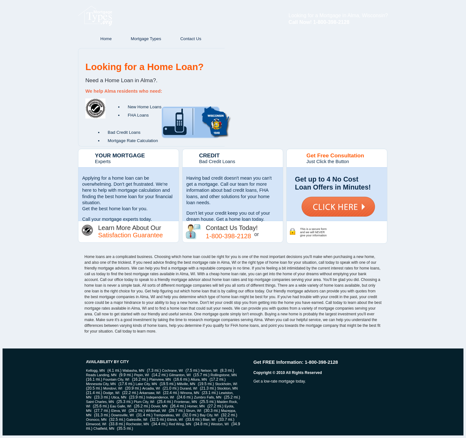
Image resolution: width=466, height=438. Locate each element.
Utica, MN (118, 397)
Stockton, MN (227, 388)
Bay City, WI (209, 415)
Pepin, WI (141, 375)
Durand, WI (188, 388)
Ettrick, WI (175, 419)
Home (106, 38)
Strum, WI (193, 411)
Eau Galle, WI (121, 406)
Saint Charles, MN (100, 402)
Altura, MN (199, 379)
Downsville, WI (122, 415)
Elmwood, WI (96, 424)
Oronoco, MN (96, 419)
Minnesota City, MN (101, 384)
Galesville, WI (136, 419)
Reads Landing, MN (101, 375)
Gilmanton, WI (179, 375)
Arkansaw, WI (149, 393)
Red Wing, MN (180, 424)
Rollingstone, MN (224, 375)
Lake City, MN (146, 384)
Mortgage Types (146, 38)
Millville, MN (186, 384)
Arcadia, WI (151, 388)
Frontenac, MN (185, 402)
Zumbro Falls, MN (207, 397)
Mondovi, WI (112, 388)
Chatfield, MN (103, 428)
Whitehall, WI (156, 411)
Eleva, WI (118, 411)
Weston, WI (220, 424)
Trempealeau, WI (167, 415)
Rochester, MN (137, 424)
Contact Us (190, 38)
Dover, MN (159, 406)
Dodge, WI (111, 393)
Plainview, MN (160, 379)
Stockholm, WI (226, 384)
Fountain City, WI (116, 379)
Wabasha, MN (133, 370)
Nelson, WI (209, 370)
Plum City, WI (144, 402)
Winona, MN (189, 393)
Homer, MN (196, 406)
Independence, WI (160, 397)
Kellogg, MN (95, 370)
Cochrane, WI (172, 370)
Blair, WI (209, 419)
